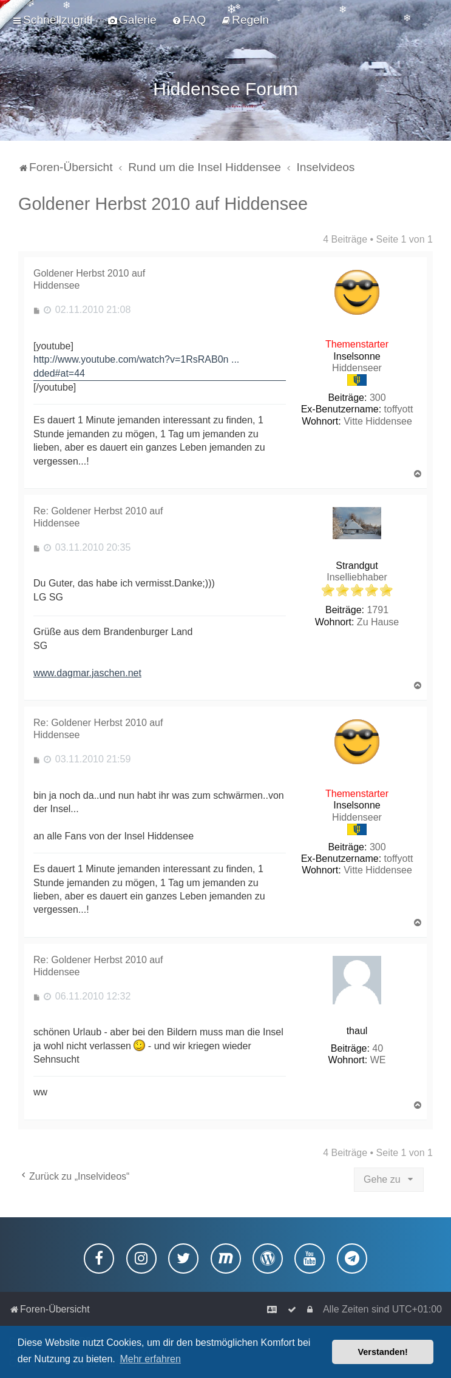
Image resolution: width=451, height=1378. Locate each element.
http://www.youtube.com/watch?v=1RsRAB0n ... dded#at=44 (136, 364)
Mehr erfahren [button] (150, 1359)
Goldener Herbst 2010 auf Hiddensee (163, 202)
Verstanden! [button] (383, 1352)
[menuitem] (132, 20)
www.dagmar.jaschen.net (87, 671)
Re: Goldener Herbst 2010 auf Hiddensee (98, 515)
